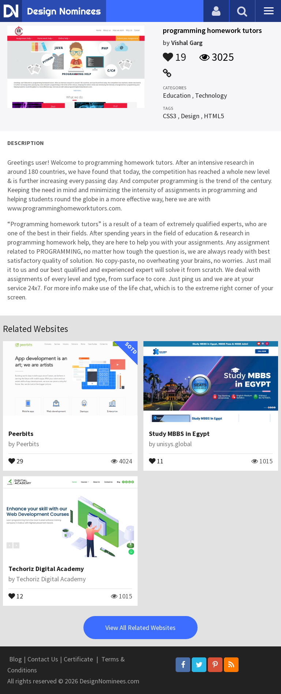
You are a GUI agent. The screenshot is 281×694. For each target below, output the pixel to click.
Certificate (78, 659)
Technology (211, 95)
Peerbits (20, 433)
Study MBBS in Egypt (179, 433)
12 (15, 595)
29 (15, 460)
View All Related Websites (140, 627)
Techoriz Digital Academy (46, 568)
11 (156, 460)
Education (177, 95)
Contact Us (42, 659)
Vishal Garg (187, 42)
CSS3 (169, 116)
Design (190, 116)
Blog (15, 659)
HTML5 (214, 116)
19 (174, 53)
